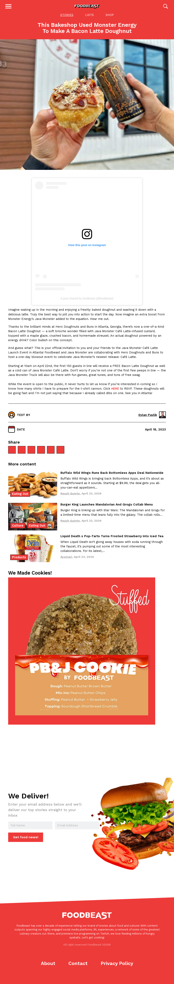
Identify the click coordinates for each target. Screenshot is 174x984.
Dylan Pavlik (152, 420)
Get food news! (25, 842)
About (48, 969)
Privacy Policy (117, 969)
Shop (110, 20)
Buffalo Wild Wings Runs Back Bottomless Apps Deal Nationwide (111, 478)
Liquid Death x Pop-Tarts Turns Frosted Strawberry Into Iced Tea (111, 542)
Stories (66, 20)
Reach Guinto (70, 499)
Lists (89, 20)
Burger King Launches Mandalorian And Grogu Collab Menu (106, 510)
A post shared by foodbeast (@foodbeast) (87, 304)
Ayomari (66, 562)
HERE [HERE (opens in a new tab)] (115, 394)
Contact (78, 969)
